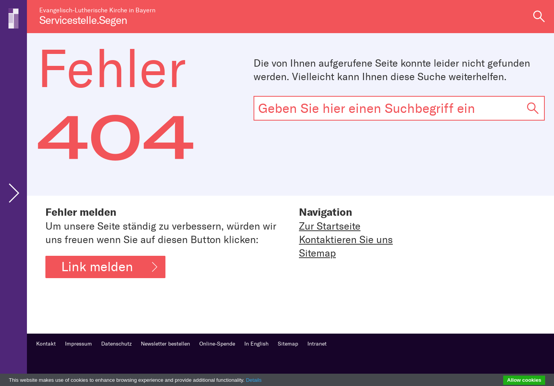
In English (256, 343)
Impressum (78, 343)
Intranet (317, 343)
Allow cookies (524, 380)
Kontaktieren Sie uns (346, 240)
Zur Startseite (329, 226)
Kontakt (46, 343)
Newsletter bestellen (165, 343)
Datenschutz (116, 343)
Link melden (109, 267)
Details (254, 380)
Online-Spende (217, 343)
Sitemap (317, 253)
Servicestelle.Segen (83, 20)
